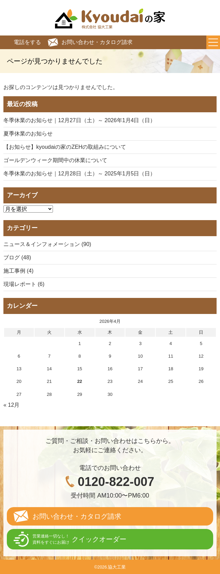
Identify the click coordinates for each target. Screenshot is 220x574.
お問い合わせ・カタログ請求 (97, 42)
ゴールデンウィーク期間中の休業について (55, 160)
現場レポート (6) (23, 284)
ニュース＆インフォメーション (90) (47, 244)
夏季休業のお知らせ (28, 134)
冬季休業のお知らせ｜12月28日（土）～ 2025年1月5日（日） (79, 173)
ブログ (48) (17, 257)
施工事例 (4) (18, 271)
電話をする (27, 42)
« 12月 (11, 405)
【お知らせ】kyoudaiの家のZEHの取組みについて (64, 147)
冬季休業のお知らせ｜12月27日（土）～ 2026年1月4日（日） (79, 120)
